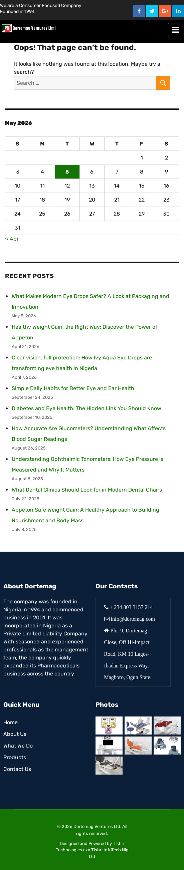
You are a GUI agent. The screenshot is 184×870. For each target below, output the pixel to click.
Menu (175, 30)
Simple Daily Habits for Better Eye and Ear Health (73, 388)
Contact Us (17, 769)
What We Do (18, 746)
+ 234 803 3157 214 (131, 607)
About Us (14, 734)
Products (14, 757)
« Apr (12, 239)
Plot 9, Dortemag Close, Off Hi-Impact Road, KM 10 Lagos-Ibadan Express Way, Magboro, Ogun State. (128, 654)
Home (10, 722)
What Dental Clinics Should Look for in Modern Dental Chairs (87, 490)
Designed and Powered (83, 843)
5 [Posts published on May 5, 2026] (67, 172)
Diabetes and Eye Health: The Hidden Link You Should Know (86, 408)
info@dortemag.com (133, 618)
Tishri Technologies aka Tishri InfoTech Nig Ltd (92, 850)
